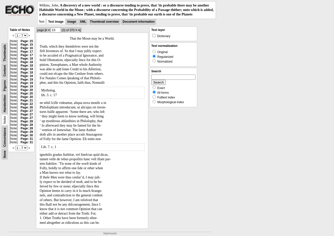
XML (83, 21)
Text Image (56, 21)
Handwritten (4, 103)
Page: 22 (27, 104)
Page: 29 (27, 132)
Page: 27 (27, 111)
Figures (4, 85)
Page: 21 (27, 100)
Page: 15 (27, 41)
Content (4, 70)
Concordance (4, 137)
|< (46, 30)
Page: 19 (27, 79)
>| (79, 30)
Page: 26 (27, 107)
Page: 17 (27, 51)
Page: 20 (27, 90)
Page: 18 (27, 58)
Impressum (110, 233)
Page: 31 (27, 139)
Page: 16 (27, 48)
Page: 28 (27, 121)
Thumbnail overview (104, 21)
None (4, 154)
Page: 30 (27, 135)
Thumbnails (4, 52)
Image (71, 21)
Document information (139, 21)
